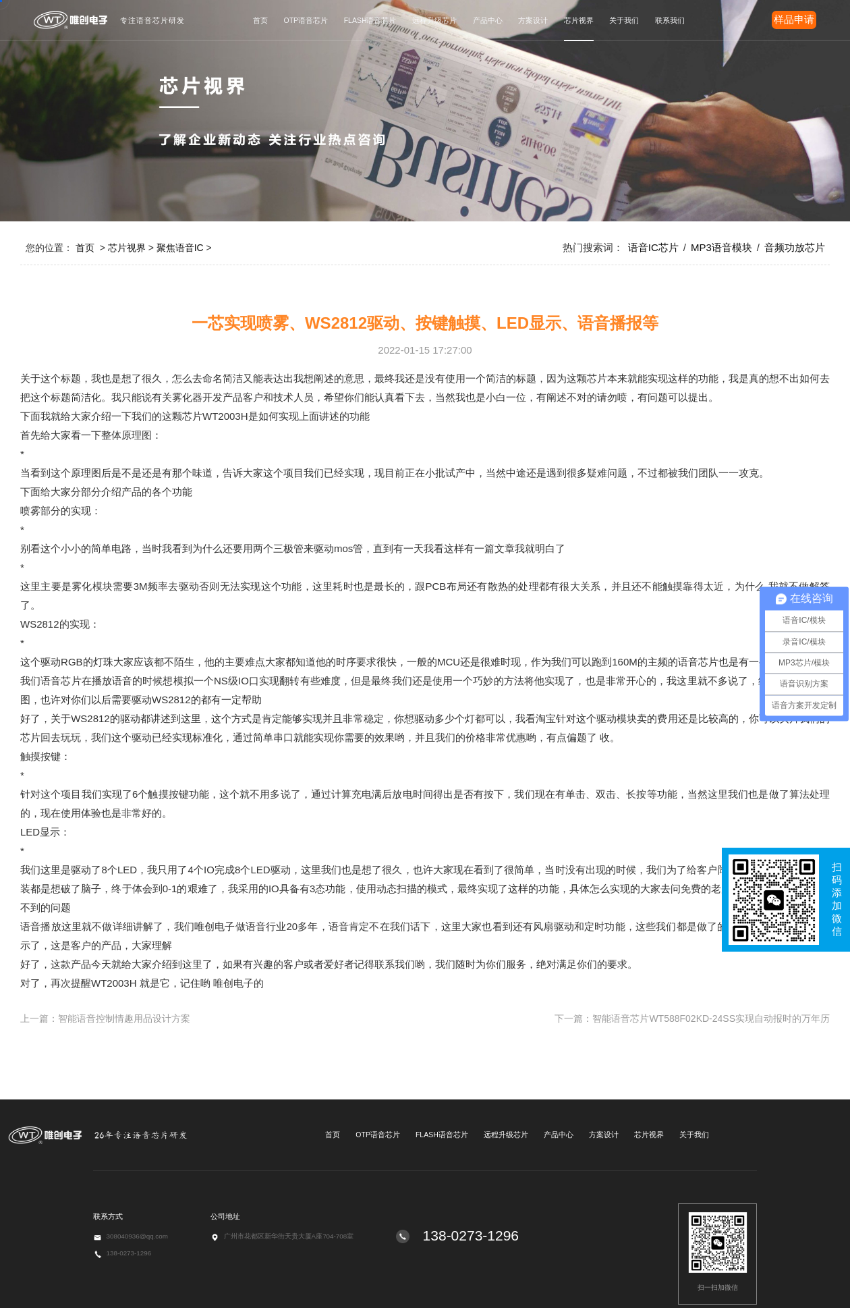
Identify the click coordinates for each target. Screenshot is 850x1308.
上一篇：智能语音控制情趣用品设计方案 (105, 1018)
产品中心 (488, 20)
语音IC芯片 (653, 247)
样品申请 (794, 19)
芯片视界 (579, 20)
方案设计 (533, 20)
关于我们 (624, 20)
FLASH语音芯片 (370, 20)
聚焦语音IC (180, 247)
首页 (260, 20)
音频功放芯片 (794, 247)
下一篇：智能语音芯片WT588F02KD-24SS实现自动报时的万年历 (692, 1018)
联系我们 (670, 20)
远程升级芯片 (434, 20)
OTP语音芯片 (306, 20)
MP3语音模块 (721, 247)
